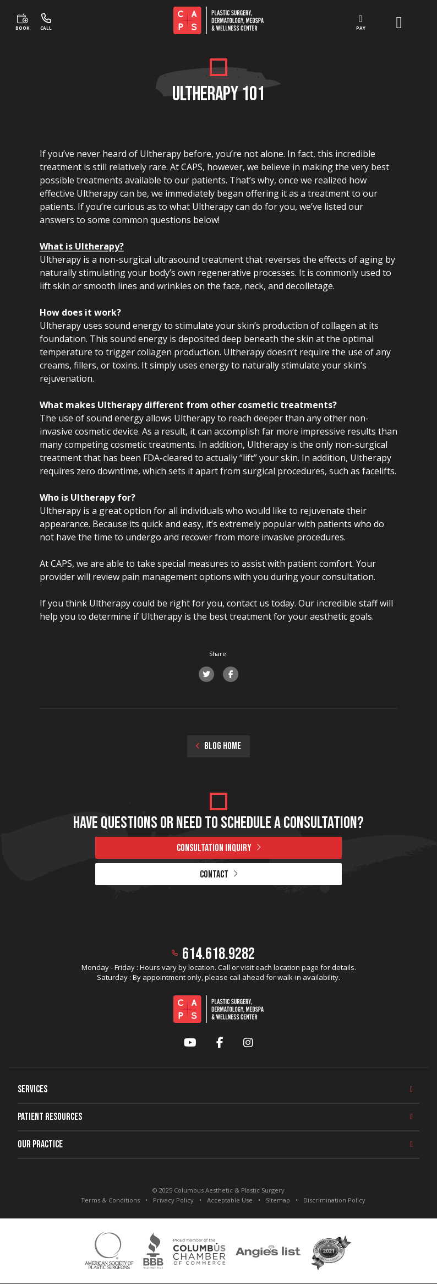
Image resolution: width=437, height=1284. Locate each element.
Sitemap (278, 1200)
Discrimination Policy (334, 1200)
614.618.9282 (218, 954)
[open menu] (399, 22)
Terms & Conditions (110, 1200)
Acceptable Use (230, 1200)
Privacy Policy (173, 1200)
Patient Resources (50, 1117)
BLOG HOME (218, 746)
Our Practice (40, 1144)
